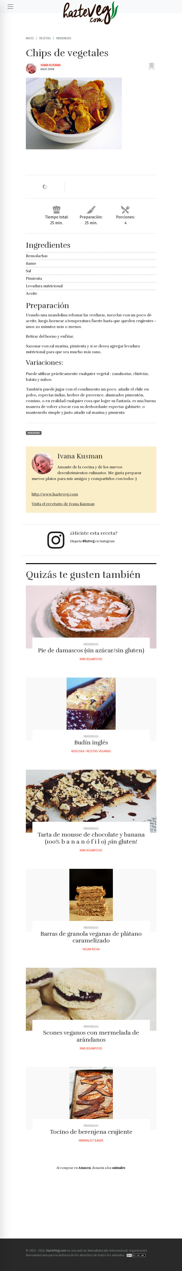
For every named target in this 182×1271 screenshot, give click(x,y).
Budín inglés (91, 742)
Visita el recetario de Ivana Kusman (63, 504)
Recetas (45, 38)
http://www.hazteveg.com (55, 494)
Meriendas (63, 38)
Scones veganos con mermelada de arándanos (91, 1036)
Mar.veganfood (91, 659)
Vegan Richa (91, 949)
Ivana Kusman (50, 65)
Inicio (30, 38)
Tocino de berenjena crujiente (91, 1131)
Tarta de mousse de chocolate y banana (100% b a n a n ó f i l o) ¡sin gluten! (91, 838)
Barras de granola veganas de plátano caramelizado (91, 937)
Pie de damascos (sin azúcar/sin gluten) (91, 650)
